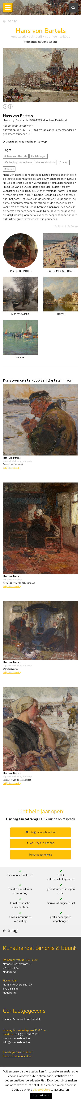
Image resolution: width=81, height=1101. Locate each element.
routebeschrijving (40, 855)
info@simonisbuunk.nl (41, 832)
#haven (63, 162)
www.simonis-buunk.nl (17, 1038)
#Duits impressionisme (18, 162)
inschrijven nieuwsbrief (17, 1052)
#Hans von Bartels (15, 156)
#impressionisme (46, 162)
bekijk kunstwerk (12, 468)
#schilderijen (38, 156)
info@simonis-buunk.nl (17, 1042)
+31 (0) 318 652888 (40, 843)
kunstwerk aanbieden (17, 1056)
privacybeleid (41, 1090)
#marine (9, 169)
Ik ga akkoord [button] (41, 1095)
